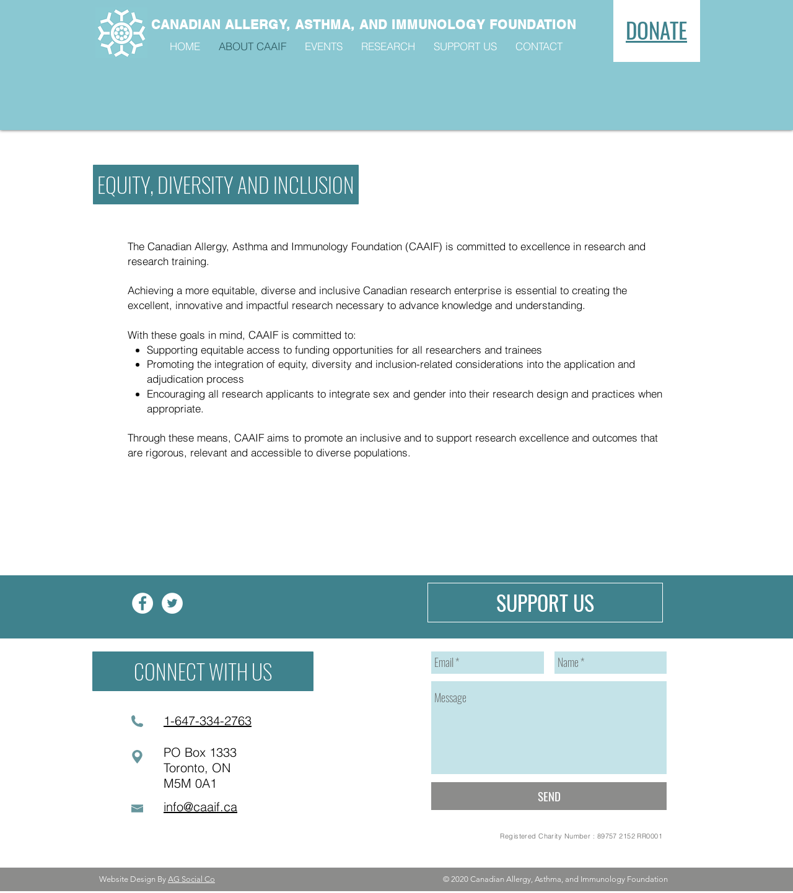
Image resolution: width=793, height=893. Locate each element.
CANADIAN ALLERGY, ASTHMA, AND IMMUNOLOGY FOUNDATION (363, 24)
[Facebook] (142, 603)
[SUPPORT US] (545, 602)
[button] (226, 184)
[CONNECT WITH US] (202, 671)
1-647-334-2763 (208, 720)
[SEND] (549, 796)
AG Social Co (191, 879)
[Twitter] (172, 603)
